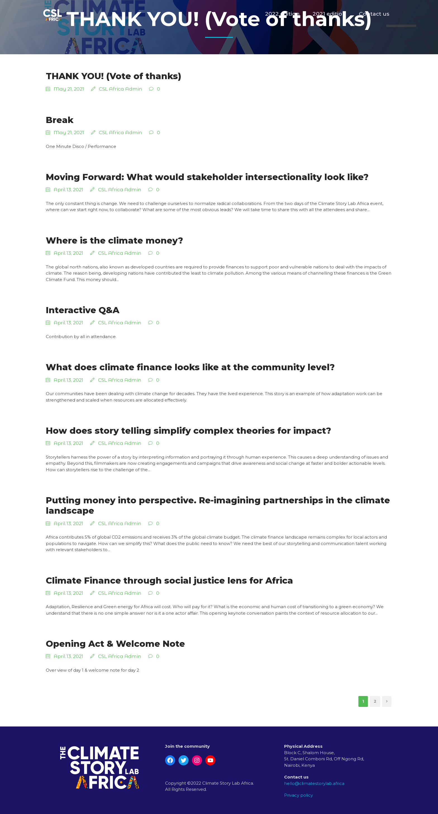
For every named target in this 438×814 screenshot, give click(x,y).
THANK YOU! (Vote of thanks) (113, 76)
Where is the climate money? (114, 240)
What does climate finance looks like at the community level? (190, 367)
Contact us (374, 14)
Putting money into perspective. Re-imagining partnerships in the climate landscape (218, 505)
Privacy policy (298, 795)
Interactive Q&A (82, 310)
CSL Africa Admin (120, 89)
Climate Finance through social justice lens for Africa (169, 580)
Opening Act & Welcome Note (115, 643)
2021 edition (329, 14)
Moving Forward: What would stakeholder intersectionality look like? (207, 177)
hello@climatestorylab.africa (314, 783)
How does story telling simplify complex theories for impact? (188, 430)
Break (59, 120)
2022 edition (282, 14)
